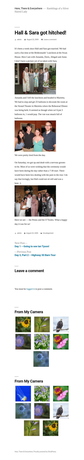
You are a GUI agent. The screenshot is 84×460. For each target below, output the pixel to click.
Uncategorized (48, 233)
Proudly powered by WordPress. (45, 452)
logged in (30, 288)
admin (19, 39)
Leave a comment (50, 39)
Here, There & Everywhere (28, 8)
